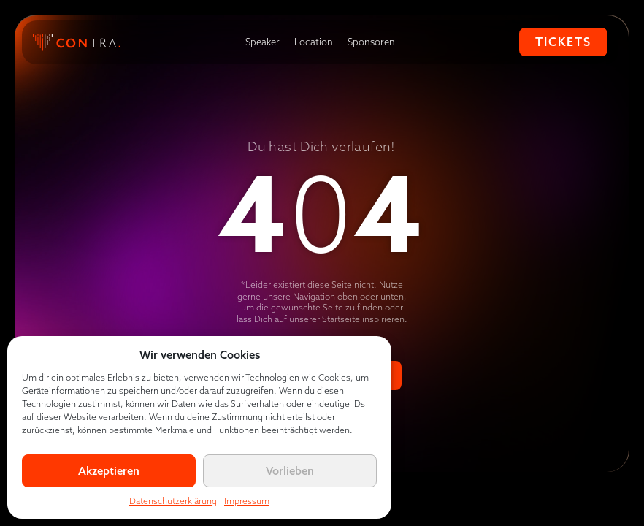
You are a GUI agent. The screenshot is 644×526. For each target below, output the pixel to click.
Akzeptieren (108, 471)
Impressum (246, 500)
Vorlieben (290, 471)
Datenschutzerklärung (173, 500)
